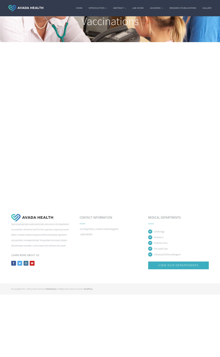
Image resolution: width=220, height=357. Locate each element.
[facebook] (13, 263)
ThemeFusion (50, 289)
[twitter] (19, 263)
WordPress (88, 289)
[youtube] (32, 263)
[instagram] (26, 263)
